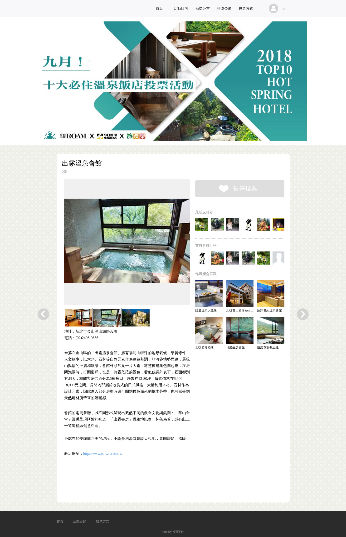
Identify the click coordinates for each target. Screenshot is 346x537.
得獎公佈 (224, 8)
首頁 (159, 8)
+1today (166, 531)
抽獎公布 (202, 8)
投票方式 (246, 8)
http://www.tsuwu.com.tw (103, 454)
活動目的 (181, 8)
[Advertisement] (119, 482)
